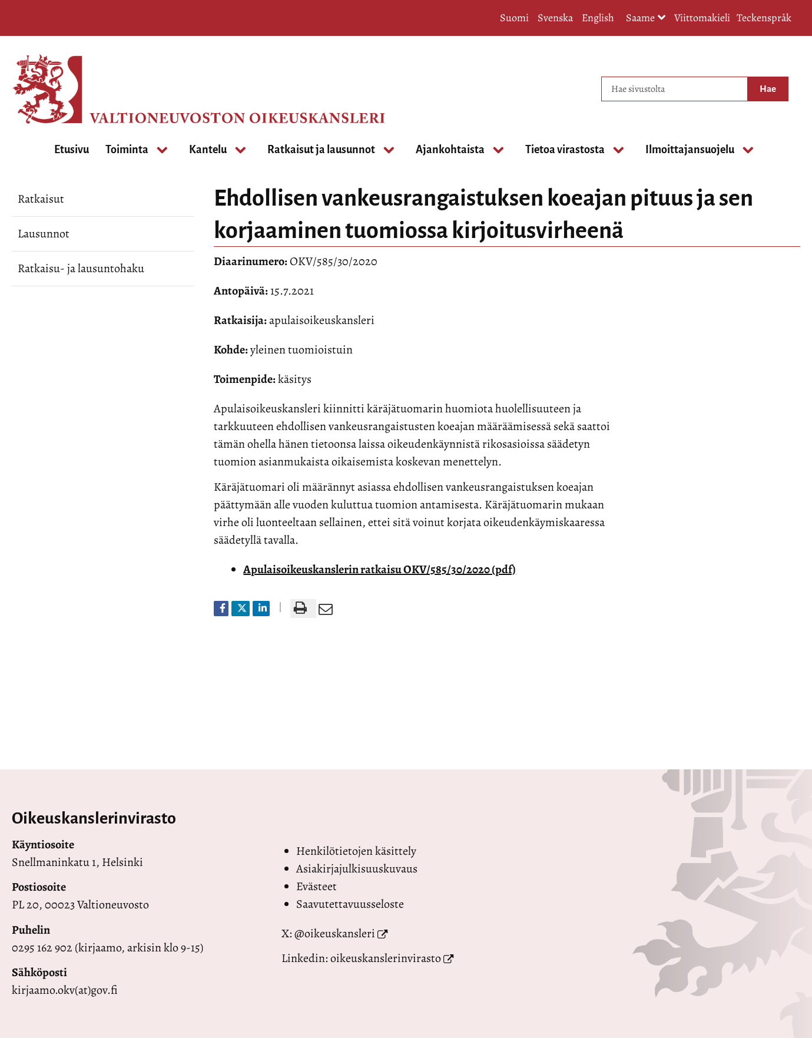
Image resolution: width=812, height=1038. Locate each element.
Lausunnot (43, 234)
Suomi (514, 18)
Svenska (555, 18)
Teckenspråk (764, 18)
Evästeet (316, 886)
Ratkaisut (41, 199)
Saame (646, 18)
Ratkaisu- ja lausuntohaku (81, 268)
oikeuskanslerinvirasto (385, 958)
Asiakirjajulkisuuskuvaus (356, 869)
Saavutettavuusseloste (350, 904)
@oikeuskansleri (334, 933)
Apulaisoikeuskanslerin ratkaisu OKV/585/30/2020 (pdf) (379, 569)
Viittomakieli (702, 18)
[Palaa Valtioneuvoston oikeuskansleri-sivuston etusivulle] (59, 89)
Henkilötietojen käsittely (356, 851)
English (598, 18)
